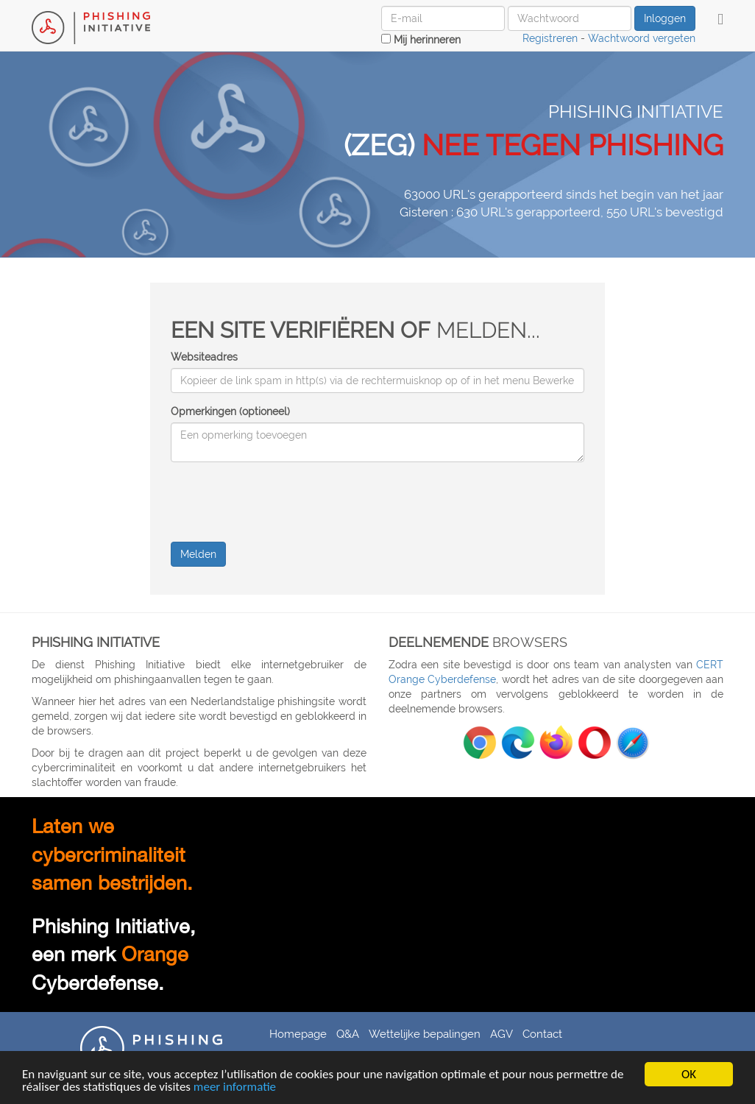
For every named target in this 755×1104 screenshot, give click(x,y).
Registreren (550, 38)
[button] (720, 19)
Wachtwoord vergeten (641, 38)
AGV (501, 1033)
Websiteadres (204, 357)
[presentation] (282, 502)
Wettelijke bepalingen (425, 1033)
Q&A (347, 1033)
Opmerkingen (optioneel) (230, 411)
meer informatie (235, 1087)
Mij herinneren (421, 40)
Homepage (298, 1033)
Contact (542, 1033)
